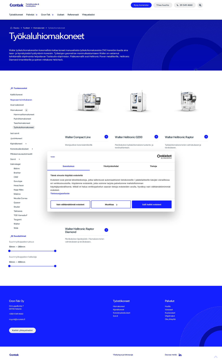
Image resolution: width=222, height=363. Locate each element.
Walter (17, 224)
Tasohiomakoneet (22, 123)
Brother (17, 173)
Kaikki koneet (16, 94)
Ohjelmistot (170, 316)
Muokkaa (111, 204)
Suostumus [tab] (68, 166)
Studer (17, 207)
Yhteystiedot (88, 14)
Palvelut (30, 14)
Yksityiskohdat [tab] (111, 166)
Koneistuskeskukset (19, 149)
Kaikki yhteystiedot (22, 330)
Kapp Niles (18, 190)
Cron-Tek (45, 14)
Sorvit (13, 159)
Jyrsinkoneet (16, 138)
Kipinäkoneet (16, 143)
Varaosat (169, 309)
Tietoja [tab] (153, 166)
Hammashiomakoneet (24, 114)
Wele (16, 228)
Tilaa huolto (162, 5)
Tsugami (18, 219)
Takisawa (18, 211)
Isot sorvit (14, 133)
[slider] (9, 251)
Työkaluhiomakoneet (24, 127)
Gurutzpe (18, 181)
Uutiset (60, 14)
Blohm (17, 168)
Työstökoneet (16, 14)
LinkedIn (180, 355)
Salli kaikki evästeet (151, 204)
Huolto (168, 306)
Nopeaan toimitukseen (21, 100)
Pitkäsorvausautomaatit (21, 154)
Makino (17, 194)
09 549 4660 (186, 5)
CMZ (16, 177)
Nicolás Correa (20, 198)
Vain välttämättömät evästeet (70, 204)
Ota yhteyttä (170, 319)
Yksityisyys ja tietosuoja (123, 355)
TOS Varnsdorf (20, 215)
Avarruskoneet (17, 105)
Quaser (17, 202)
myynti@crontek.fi (17, 319)
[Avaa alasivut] (26, 110)
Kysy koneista (141, 5)
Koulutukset (170, 313)
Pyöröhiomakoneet (22, 119)
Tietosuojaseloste (60, 193)
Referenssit (73, 14)
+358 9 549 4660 (16, 314)
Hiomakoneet (16, 110)
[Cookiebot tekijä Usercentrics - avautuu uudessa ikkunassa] (159, 157)
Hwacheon (19, 185)
